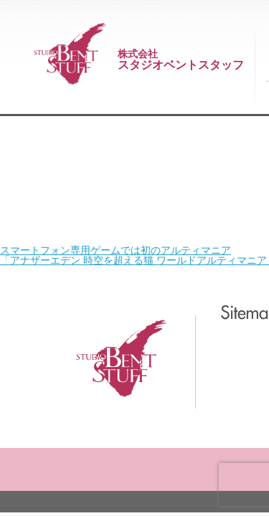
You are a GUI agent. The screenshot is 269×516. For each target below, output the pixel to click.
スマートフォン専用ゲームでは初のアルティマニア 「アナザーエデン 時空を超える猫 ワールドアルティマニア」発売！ (128, 72)
